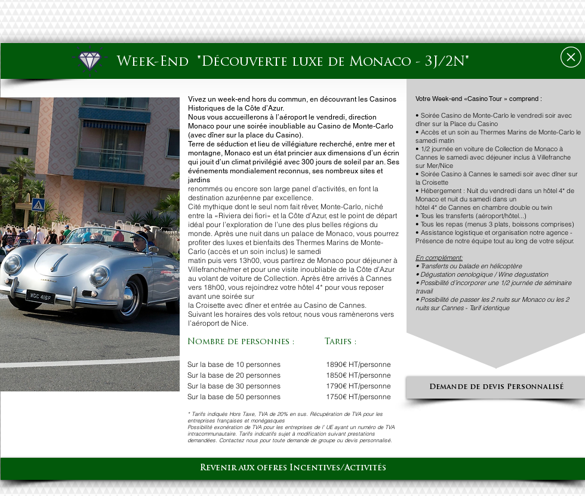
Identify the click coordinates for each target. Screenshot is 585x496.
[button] (90, 244)
